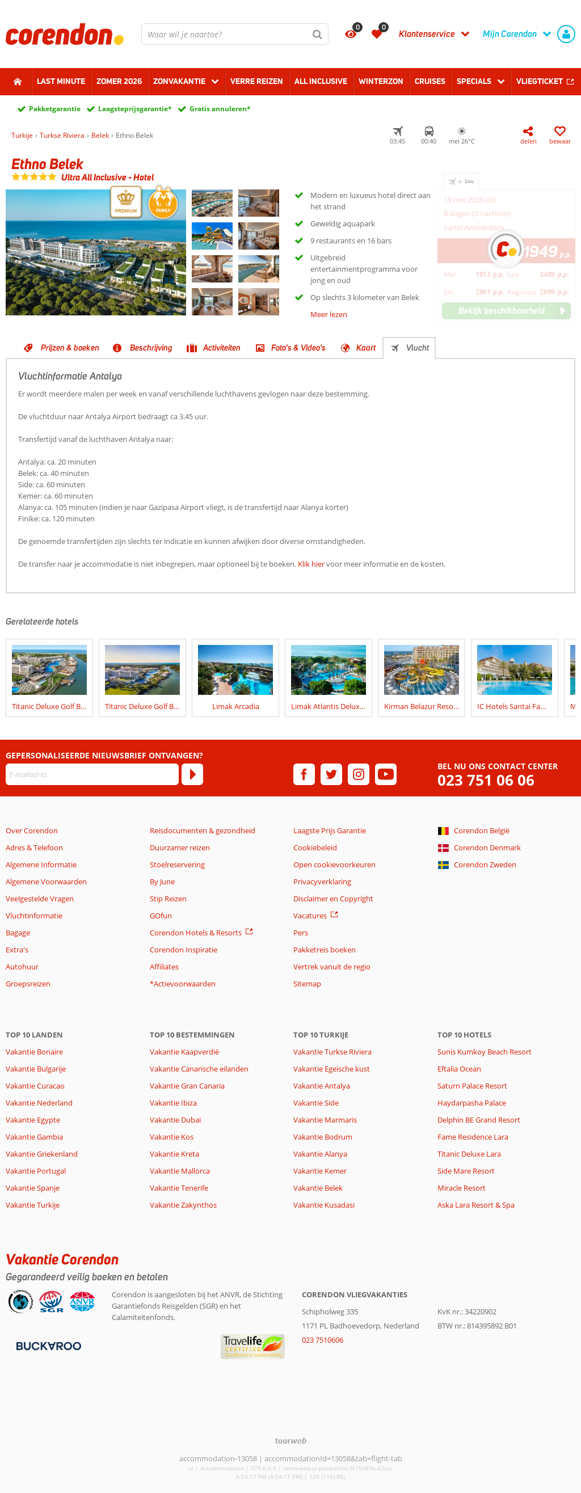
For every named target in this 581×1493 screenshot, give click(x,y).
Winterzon (381, 81)
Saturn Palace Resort (472, 1086)
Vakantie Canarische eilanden (199, 1069)
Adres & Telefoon (34, 847)
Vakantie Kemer (320, 1171)
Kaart (366, 348)
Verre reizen (256, 81)
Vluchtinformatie (34, 915)
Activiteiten (222, 348)
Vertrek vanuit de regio (332, 966)
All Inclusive (320, 81)
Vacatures (310, 915)
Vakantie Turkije (33, 1205)
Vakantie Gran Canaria (187, 1086)
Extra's (17, 949)
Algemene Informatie (41, 864)
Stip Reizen (168, 898)
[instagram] (358, 774)
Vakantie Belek (318, 1188)
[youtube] (386, 774)
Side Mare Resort (466, 1171)
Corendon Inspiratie (183, 949)
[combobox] (235, 34)
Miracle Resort (461, 1188)
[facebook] (304, 774)
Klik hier (311, 564)
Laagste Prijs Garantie (329, 830)
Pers (300, 932)
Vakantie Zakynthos (183, 1205)
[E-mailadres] (92, 774)
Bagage (18, 932)
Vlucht (417, 348)
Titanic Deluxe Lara (469, 1154)
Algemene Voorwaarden (46, 881)
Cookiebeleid (315, 847)
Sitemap (307, 984)
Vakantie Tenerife (179, 1188)
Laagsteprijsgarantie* (135, 108)
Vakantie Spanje (33, 1188)
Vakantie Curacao (35, 1086)
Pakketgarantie (55, 108)
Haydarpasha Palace (471, 1103)
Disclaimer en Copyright (333, 898)
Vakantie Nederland (39, 1103)
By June (162, 881)
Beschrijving (151, 348)
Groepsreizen (28, 984)
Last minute (61, 81)
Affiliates (164, 966)
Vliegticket (539, 81)
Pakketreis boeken (324, 949)
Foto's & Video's (298, 348)
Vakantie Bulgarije (36, 1069)
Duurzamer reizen (180, 847)
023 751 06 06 (485, 780)
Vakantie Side (316, 1103)
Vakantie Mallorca (180, 1171)
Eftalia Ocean (459, 1069)
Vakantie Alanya (320, 1154)
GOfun (161, 915)
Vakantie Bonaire (34, 1052)
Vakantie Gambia (34, 1137)
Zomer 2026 (119, 81)
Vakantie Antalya (321, 1086)
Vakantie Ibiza (173, 1103)
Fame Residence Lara (472, 1137)
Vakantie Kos (171, 1137)
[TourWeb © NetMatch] (290, 1440)
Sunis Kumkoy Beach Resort (484, 1052)
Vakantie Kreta (174, 1154)
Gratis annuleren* (220, 108)
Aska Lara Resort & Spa (476, 1205)
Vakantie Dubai (175, 1120)
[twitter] (331, 774)
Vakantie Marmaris (325, 1120)
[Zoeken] (318, 34)
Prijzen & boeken (70, 348)
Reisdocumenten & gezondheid (202, 830)
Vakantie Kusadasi (324, 1205)
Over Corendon (32, 830)
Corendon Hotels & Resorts (196, 932)
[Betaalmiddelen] (47, 1345)
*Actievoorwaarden (183, 984)
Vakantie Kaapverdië (184, 1052)
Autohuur (22, 966)
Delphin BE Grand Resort (478, 1120)
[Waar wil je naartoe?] (235, 34)
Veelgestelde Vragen (40, 898)
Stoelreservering (177, 864)
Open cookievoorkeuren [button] (334, 864)
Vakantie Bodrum (322, 1137)
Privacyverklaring (322, 881)
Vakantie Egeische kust (331, 1069)
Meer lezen (328, 314)
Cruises (430, 81)
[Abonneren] (192, 774)
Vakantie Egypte (33, 1120)
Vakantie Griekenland (42, 1154)
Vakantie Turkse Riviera (332, 1052)
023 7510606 (322, 1340)
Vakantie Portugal (36, 1171)
